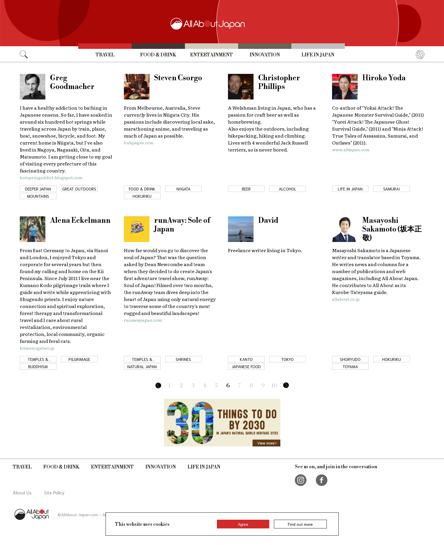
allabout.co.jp (346, 299)
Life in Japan (318, 55)
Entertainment (211, 55)
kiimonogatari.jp (37, 348)
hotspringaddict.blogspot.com (51, 177)
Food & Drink (158, 55)
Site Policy (54, 492)
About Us (22, 492)
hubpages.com (139, 142)
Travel (105, 55)
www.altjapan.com (351, 149)
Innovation (264, 55)
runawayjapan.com (143, 320)
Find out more (300, 524)
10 (274, 385)
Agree (243, 524)
